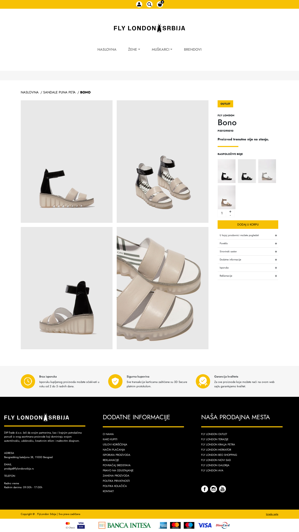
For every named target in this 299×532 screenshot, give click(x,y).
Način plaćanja (114, 450)
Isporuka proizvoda (116, 455)
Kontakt (108, 491)
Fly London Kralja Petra (218, 444)
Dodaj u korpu (248, 224)
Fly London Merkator (216, 450)
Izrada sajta (272, 514)
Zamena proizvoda (116, 476)
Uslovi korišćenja (115, 444)
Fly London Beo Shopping (219, 455)
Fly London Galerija (215, 465)
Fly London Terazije (214, 439)
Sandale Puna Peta (59, 92)
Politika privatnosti (116, 481)
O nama (108, 434)
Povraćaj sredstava (117, 465)
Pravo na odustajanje (118, 470)
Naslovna (106, 49)
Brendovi (193, 49)
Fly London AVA (212, 470)
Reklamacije (111, 460)
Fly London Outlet (214, 434)
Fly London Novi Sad (216, 460)
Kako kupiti (110, 439)
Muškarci (160, 49)
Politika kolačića (115, 486)
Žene (132, 49)
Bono (85, 92)
